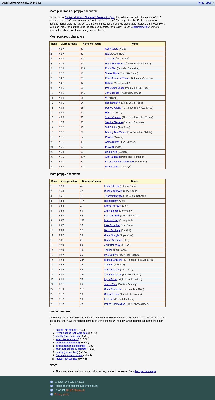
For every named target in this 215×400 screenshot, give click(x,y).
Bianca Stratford (113, 259)
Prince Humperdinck (115, 304)
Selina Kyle (111, 151)
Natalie (109, 83)
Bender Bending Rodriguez (119, 161)
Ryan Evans (110, 279)
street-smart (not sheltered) (70, 345)
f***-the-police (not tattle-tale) (72, 332)
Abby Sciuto (111, 48)
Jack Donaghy (112, 245)
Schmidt (108, 264)
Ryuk (108, 53)
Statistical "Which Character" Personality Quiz (89, 17)
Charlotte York (112, 215)
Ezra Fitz (109, 299)
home (201, 2)
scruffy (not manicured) (69, 336)
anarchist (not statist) (67, 339)
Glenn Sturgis (111, 235)
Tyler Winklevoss (113, 195)
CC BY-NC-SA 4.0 (75, 390)
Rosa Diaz (110, 68)
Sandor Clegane (114, 122)
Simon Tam (110, 284)
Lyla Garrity (110, 254)
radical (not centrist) (67, 358)
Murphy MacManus (116, 132)
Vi (106, 97)
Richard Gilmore (113, 190)
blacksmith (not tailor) (68, 342)
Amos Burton (112, 142)
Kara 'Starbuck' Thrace (117, 78)
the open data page (145, 371)
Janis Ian (110, 58)
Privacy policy (62, 394)
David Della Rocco (115, 63)
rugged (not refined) (66, 329)
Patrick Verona (113, 107)
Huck (108, 112)
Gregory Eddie (111, 294)
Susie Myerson (113, 117)
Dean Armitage (112, 230)
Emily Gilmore (111, 186)
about (209, 2)
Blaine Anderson (113, 240)
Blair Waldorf (111, 220)
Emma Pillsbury (112, 205)
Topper (108, 249)
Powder (109, 137)
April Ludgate (112, 156)
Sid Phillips (111, 127)
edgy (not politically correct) (71, 348)
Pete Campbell (112, 225)
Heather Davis (112, 102)
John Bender (112, 92)
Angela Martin (112, 269)
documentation (140, 26)
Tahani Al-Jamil (112, 274)
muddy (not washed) (67, 352)
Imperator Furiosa (115, 87)
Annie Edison (111, 210)
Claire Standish (112, 289)
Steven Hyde (112, 73)
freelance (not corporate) (69, 355)
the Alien (110, 146)
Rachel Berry (111, 200)
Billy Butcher (112, 166)
